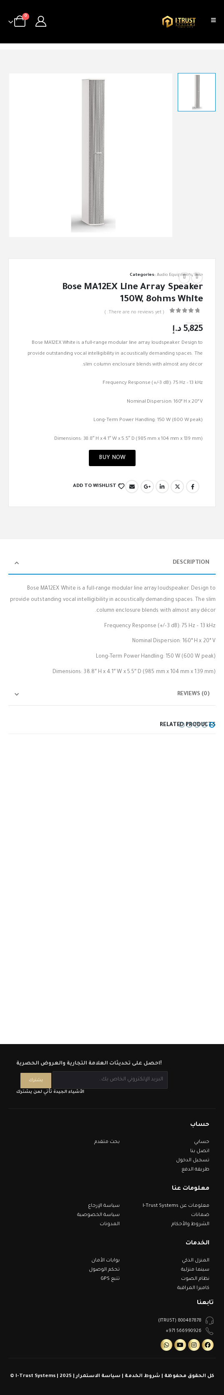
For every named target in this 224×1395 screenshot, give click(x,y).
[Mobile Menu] (216, 22)
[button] (212, 725)
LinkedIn (162, 486)
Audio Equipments (174, 275)
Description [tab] (191, 563)
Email (131, 486)
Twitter (177, 486)
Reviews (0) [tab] (193, 694)
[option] (197, 92)
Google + (147, 486)
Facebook (192, 486)
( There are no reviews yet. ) (134, 312)
